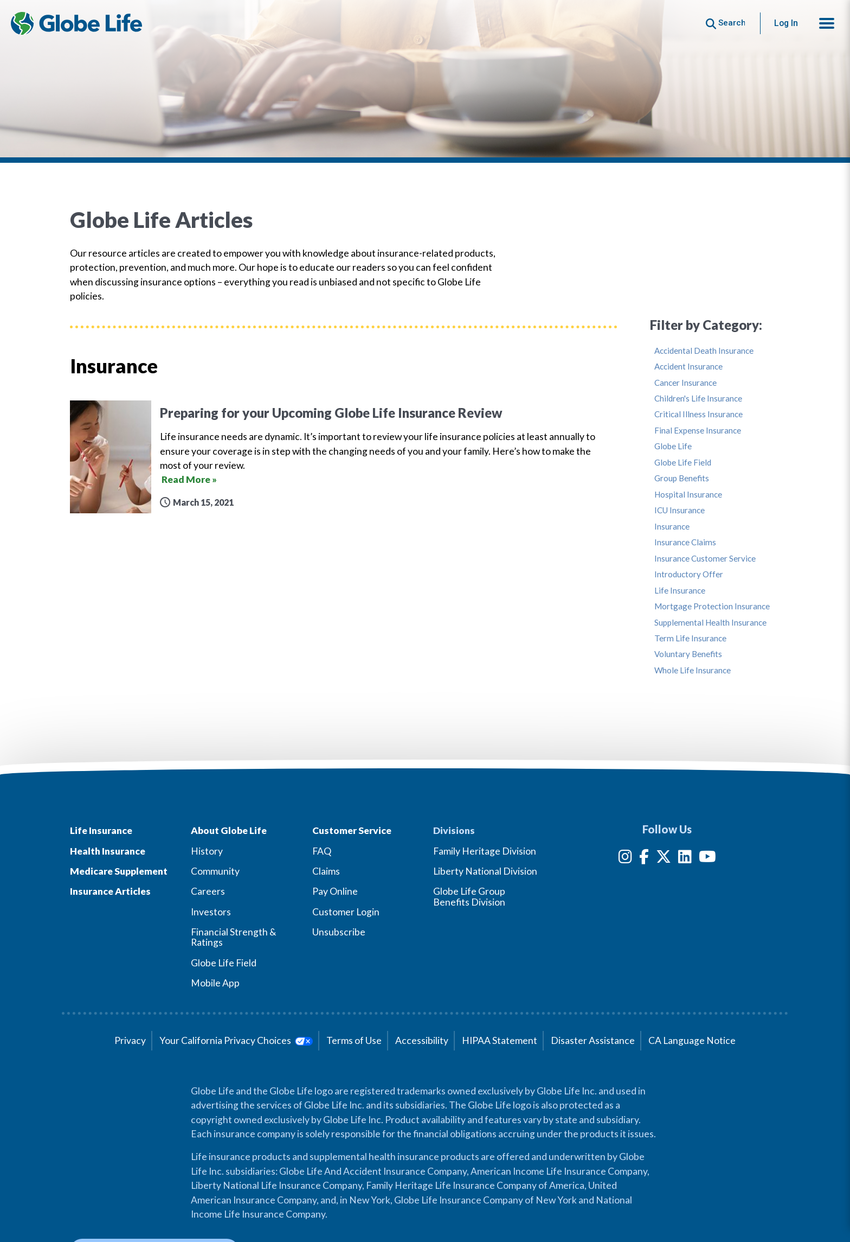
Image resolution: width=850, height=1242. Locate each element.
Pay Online (335, 891)
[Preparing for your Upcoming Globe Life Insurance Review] (344, 456)
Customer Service (351, 830)
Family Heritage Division (484, 851)
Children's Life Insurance (698, 398)
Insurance (672, 526)
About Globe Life (229, 830)
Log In (786, 23)
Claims (326, 871)
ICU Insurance (679, 510)
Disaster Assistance (593, 1040)
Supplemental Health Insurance (710, 622)
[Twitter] (663, 858)
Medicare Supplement (119, 871)
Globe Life (673, 446)
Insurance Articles (110, 891)
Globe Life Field (682, 462)
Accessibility (421, 1040)
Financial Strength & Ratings (233, 937)
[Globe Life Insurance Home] (76, 23)
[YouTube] (707, 858)
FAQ (321, 851)
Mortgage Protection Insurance (712, 606)
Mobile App (215, 983)
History (207, 851)
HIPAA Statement (499, 1040)
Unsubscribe (338, 932)
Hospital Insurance (688, 494)
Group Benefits (681, 478)
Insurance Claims (685, 542)
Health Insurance (107, 851)
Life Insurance (679, 590)
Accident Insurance (688, 366)
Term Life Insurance (690, 638)
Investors (211, 912)
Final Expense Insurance (697, 430)
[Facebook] (644, 858)
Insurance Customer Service (705, 558)
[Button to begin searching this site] (725, 23)
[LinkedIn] (685, 858)
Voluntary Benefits (688, 654)
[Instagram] (625, 858)
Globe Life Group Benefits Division (469, 896)
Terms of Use (354, 1040)
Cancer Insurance (685, 382)
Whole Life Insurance (692, 670)
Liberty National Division (485, 871)
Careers (208, 891)
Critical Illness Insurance (698, 414)
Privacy (130, 1040)
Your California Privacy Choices (236, 1040)
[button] (826, 23)
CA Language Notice (692, 1040)
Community (215, 871)
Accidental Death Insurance (704, 350)
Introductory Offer (688, 574)
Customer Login (345, 912)
